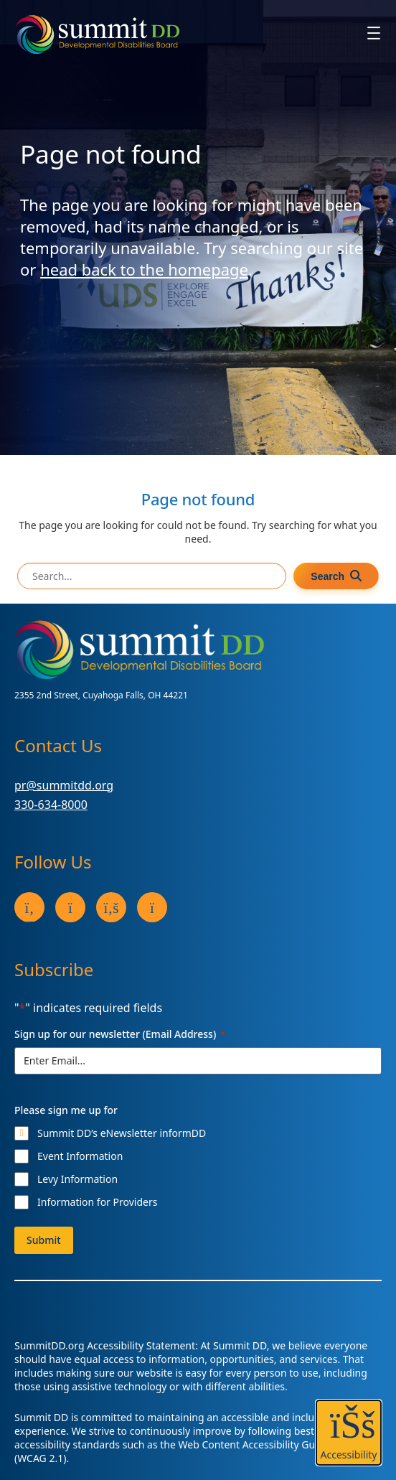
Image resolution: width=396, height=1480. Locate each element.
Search (327, 576)
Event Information (80, 1156)
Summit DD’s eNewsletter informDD (121, 1133)
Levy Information (77, 1179)
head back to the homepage (144, 269)
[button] (349, 1433)
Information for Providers (97, 1202)
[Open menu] (374, 33)
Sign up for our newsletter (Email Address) (119, 1034)
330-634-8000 (51, 804)
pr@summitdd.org (63, 785)
